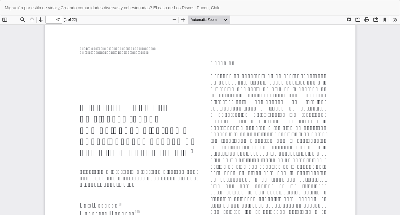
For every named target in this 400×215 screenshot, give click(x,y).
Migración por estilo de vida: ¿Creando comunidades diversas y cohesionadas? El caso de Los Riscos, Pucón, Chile (112, 7)
